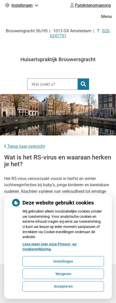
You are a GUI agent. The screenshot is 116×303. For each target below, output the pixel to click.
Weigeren (63, 274)
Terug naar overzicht (24, 146)
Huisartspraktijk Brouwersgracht (58, 59)
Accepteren (63, 286)
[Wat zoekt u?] (52, 84)
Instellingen (63, 261)
